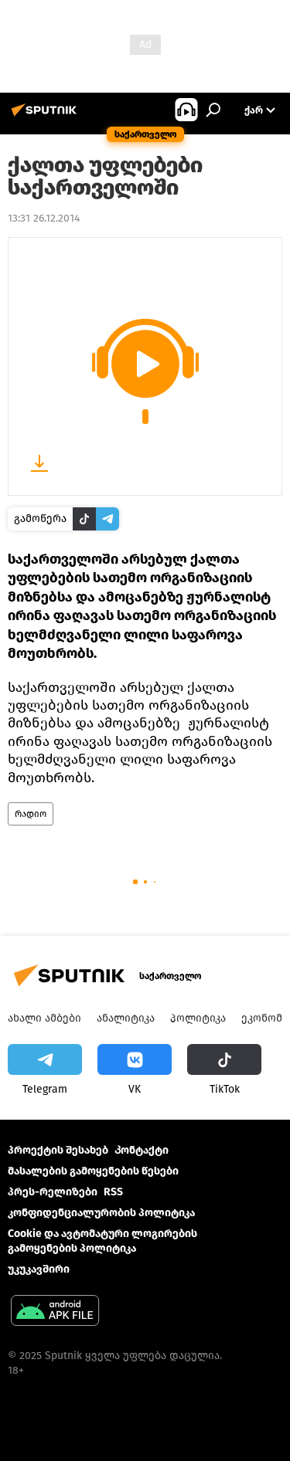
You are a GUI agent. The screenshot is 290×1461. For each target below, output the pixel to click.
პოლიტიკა (198, 1018)
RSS (113, 1191)
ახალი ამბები (44, 1018)
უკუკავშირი (39, 1269)
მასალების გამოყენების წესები (93, 1171)
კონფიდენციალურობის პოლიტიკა (101, 1212)
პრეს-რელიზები (52, 1191)
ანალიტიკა (126, 1018)
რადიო (30, 813)
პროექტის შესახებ (58, 1150)
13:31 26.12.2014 (44, 218)
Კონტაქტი (141, 1150)
